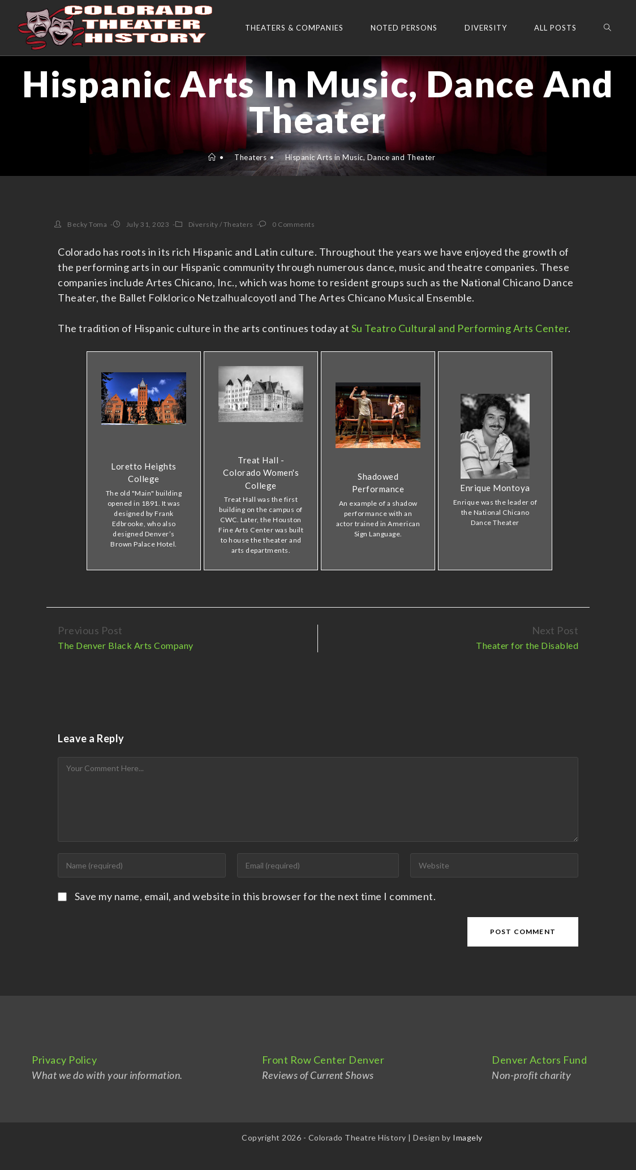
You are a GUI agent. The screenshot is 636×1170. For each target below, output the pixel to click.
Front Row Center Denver (323, 1059)
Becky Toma (87, 224)
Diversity (203, 224)
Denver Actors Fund (539, 1059)
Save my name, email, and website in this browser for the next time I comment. (255, 896)
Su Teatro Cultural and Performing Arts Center (460, 328)
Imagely (468, 1137)
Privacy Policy (64, 1059)
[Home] (212, 157)
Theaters (238, 224)
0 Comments (293, 224)
